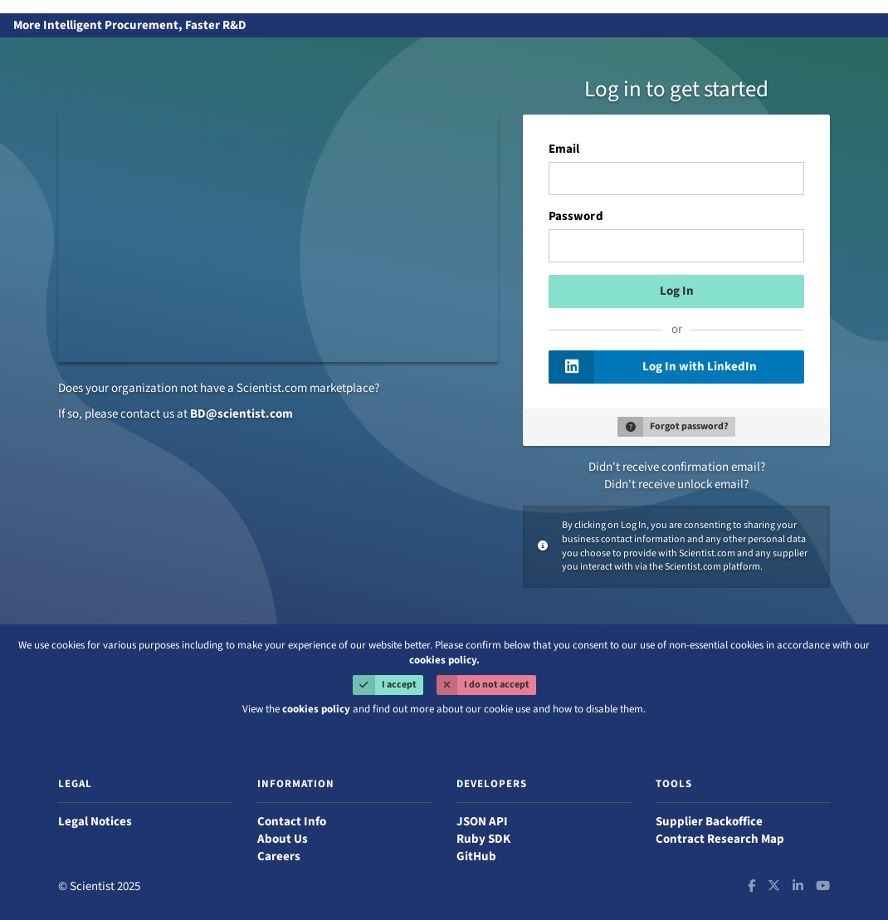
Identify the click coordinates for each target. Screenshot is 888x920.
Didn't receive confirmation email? (676, 467)
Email (564, 149)
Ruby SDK (483, 839)
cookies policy (316, 709)
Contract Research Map (720, 839)
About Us (282, 839)
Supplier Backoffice (709, 821)
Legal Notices (95, 821)
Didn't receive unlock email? (676, 484)
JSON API (482, 821)
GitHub (476, 856)
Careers (278, 856)
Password (576, 216)
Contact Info (291, 821)
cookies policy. (444, 660)
